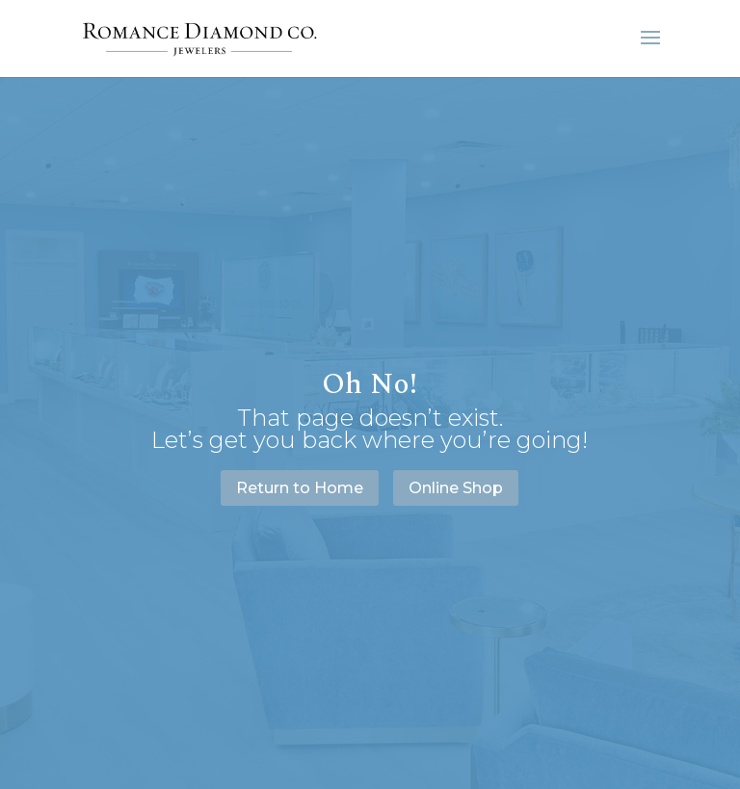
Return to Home (299, 488)
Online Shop (456, 488)
